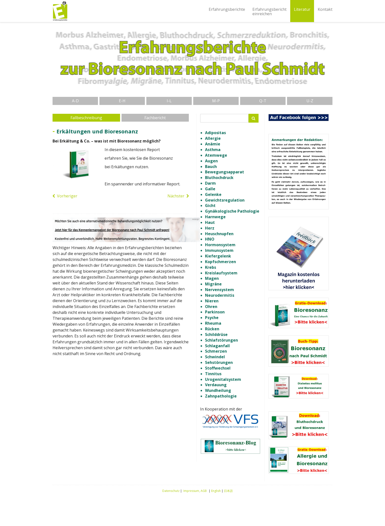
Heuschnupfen (219, 233)
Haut (210, 222)
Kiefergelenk (218, 256)
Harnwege (215, 216)
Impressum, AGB (195, 491)
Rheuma (213, 323)
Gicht (210, 205)
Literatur (302, 9)
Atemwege (216, 155)
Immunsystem (219, 250)
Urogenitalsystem (223, 379)
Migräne (213, 284)
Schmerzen (216, 351)
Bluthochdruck (219, 177)
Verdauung (216, 384)
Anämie (212, 144)
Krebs (210, 267)
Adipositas (215, 132)
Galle (210, 189)
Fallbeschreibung (86, 117)
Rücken (212, 329)
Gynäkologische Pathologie (232, 211)
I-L (169, 100)
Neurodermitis (219, 295)
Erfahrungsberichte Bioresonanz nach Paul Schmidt (60, 11)
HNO (209, 239)
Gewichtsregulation (225, 200)
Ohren (211, 306)
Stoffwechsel (218, 368)
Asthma (212, 149)
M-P (216, 100)
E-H (122, 100)
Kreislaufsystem (221, 273)
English (216, 491)
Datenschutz (170, 491)
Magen (212, 278)
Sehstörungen (219, 362)
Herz (209, 228)
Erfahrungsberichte (227, 9)
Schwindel (215, 356)
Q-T (262, 100)
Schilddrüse (216, 334)
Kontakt (325, 9)
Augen (211, 161)
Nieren (212, 301)
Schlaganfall (217, 345)
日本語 (228, 491)
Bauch (211, 166)
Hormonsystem (220, 244)
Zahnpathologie (221, 396)
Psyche (212, 317)
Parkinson (215, 312)
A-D (75, 100)
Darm (210, 183)
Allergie (213, 138)
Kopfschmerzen (220, 261)
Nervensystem (219, 289)
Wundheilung (218, 390)
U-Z (309, 100)
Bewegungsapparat (224, 172)
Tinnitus (213, 373)
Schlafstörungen (221, 340)
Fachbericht (155, 117)
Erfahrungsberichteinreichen (269, 11)
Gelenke (213, 194)
